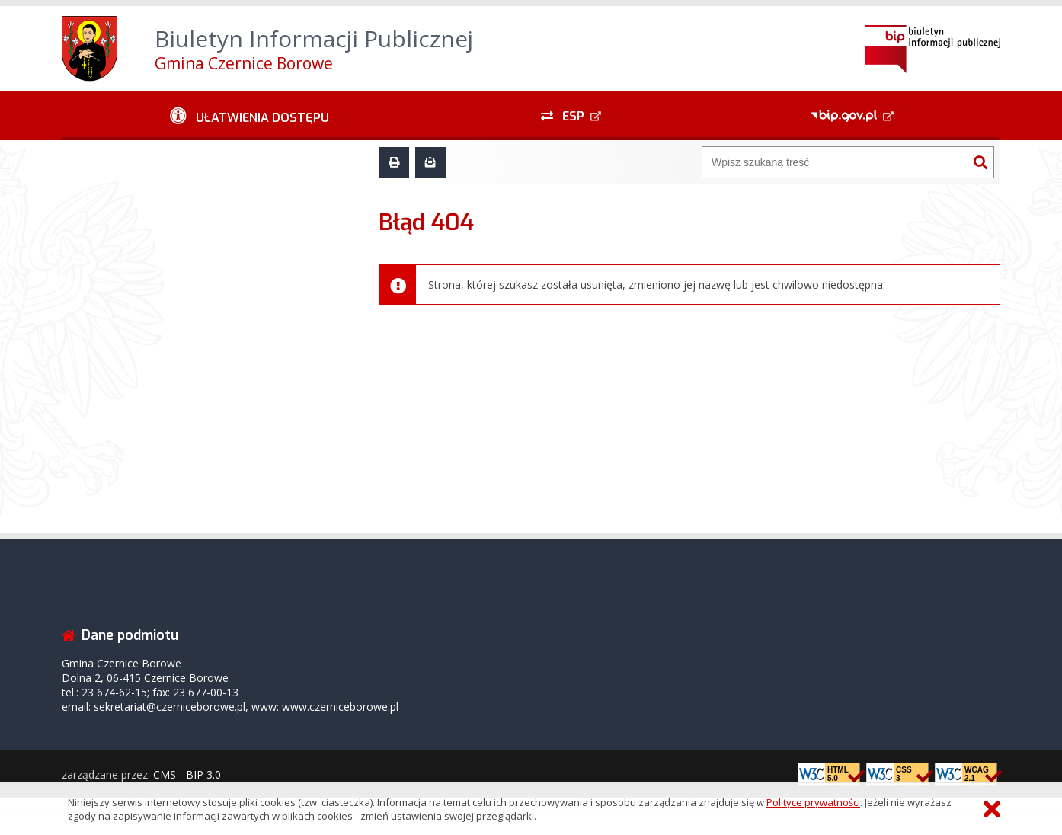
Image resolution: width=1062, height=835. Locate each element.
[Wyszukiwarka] (835, 162)
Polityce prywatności (813, 802)
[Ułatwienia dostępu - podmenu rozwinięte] (249, 115)
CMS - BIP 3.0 (187, 774)
